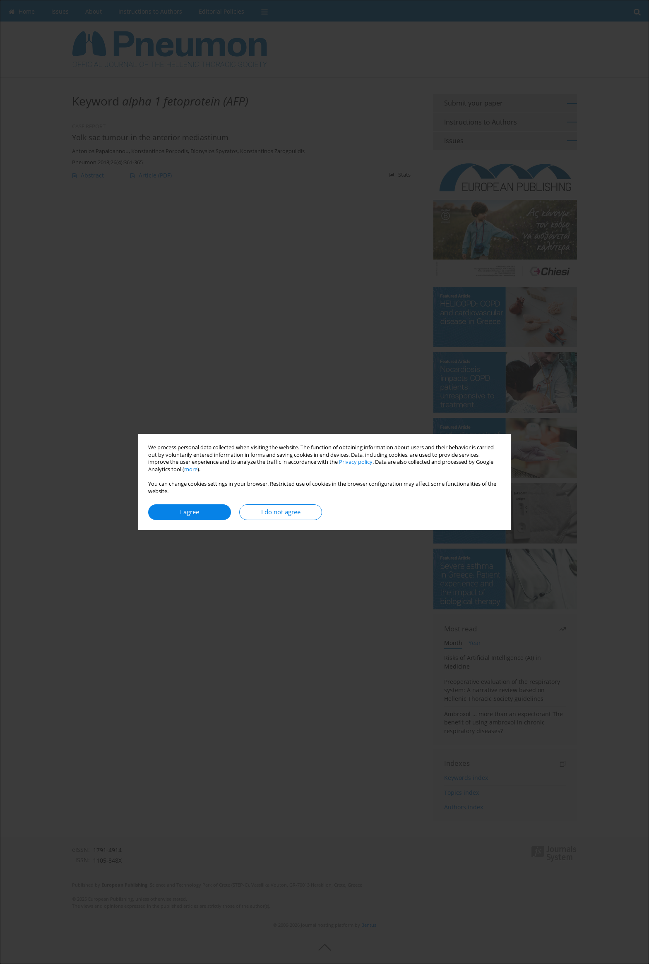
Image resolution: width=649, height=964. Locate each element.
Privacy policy (356, 461)
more (190, 469)
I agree (189, 512)
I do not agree (280, 512)
